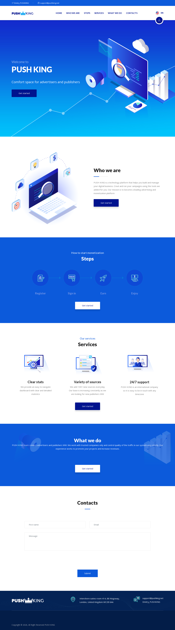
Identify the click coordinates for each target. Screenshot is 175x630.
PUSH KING (50, 625)
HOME (59, 13)
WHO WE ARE (73, 13)
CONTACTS (131, 13)
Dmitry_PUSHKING (20, 3)
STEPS (87, 13)
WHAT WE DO (115, 13)
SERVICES (99, 13)
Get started (106, 212)
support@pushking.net (48, 3)
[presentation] (87, 565)
